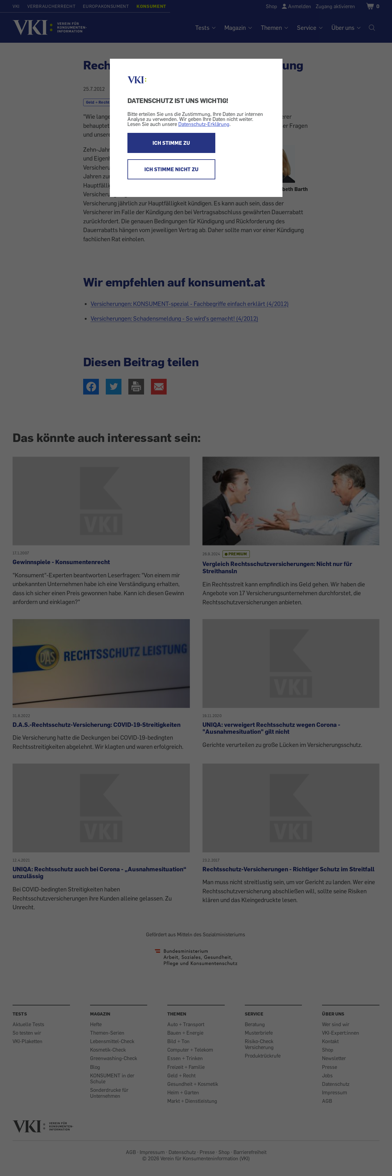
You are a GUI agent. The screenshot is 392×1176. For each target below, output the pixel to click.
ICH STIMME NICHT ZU (171, 169)
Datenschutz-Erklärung (203, 124)
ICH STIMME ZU (171, 143)
